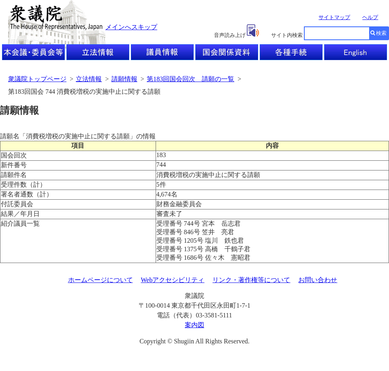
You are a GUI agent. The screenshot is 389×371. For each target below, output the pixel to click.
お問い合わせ (317, 279)
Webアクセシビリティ (173, 279)
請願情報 (124, 78)
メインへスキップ (131, 27)
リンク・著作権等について (251, 279)
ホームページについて (100, 279)
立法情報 (89, 78)
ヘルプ (370, 17)
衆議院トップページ (37, 78)
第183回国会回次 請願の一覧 (190, 78)
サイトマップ (334, 17)
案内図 (194, 324)
